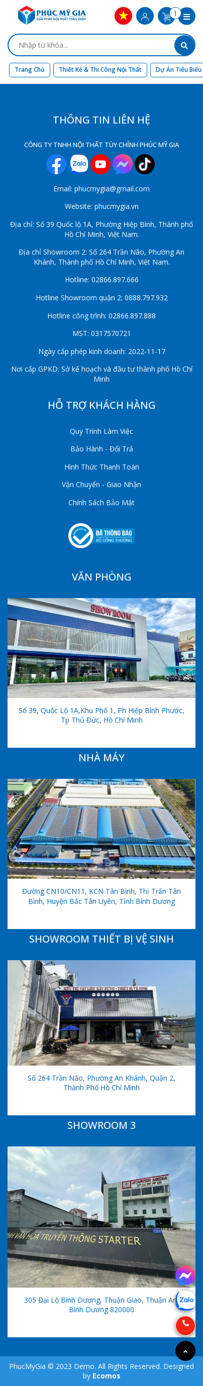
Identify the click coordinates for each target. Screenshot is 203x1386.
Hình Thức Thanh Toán (101, 467)
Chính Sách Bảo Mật (101, 502)
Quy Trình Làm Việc (101, 431)
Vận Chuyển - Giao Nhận (101, 484)
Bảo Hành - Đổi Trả (101, 448)
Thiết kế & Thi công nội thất (100, 69)
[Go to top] (185, 1351)
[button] (186, 17)
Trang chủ (30, 69)
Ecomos (106, 1375)
